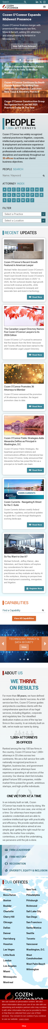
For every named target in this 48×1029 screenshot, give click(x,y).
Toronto (30, 938)
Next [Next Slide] (45, 643)
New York (31, 889)
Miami (6, 971)
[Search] (25, 2)
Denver (7, 933)
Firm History (14, 856)
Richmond (31, 906)
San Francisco (34, 922)
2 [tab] (24, 60)
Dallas (6, 927)
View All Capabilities (24, 618)
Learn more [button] (24, 1019)
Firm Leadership (16, 849)
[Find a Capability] (24, 610)
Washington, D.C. (35, 949)
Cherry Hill (8, 916)
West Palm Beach (35, 964)
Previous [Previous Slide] (3, 643)
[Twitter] (40, 2)
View (24, 647)
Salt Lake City (33, 911)
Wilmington (32, 969)
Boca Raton (9, 895)
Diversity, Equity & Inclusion (25, 870)
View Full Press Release (24, 46)
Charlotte (8, 911)
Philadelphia (33, 895)
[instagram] (44, 2)
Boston (7, 900)
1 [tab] (20, 60)
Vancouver (32, 944)
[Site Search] (15, 1)
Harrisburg (9, 938)
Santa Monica (33, 927)
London (7, 960)
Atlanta (7, 889)
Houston (8, 944)
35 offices (8, 158)
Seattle (30, 933)
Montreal (8, 982)
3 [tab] (28, 60)
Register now (34, 588)
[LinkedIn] (37, 2)
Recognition (14, 863)
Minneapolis (10, 977)
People (13, 169)
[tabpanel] (24, 644)
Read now (35, 297)
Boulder (7, 906)
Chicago (7, 922)
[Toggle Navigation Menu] (44, 6)
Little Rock (9, 955)
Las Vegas (9, 949)
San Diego (31, 916)
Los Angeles (10, 966)
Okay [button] (24, 1026)
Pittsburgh (32, 900)
